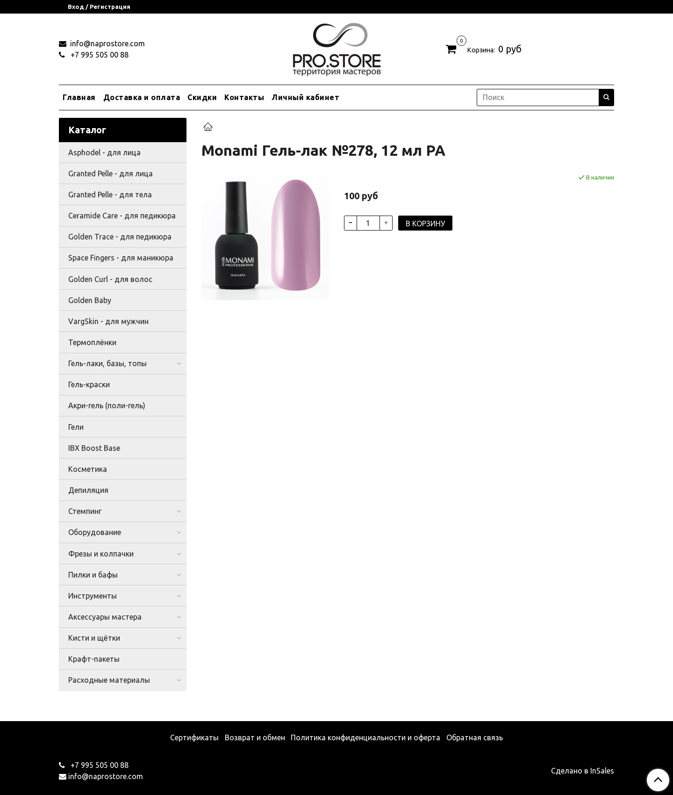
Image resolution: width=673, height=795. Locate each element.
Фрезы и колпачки (101, 553)
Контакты (244, 97)
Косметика (87, 469)
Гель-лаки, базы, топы (107, 363)
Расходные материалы (109, 680)
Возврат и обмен (255, 737)
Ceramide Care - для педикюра (122, 215)
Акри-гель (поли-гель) (106, 405)
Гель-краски (89, 384)
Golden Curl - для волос (110, 279)
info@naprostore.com (106, 43)
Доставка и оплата (141, 97)
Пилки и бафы (93, 575)
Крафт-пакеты (94, 659)
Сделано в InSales (582, 770)
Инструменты (92, 596)
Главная (79, 97)
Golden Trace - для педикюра (120, 236)
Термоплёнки (92, 342)
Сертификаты (194, 737)
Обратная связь (474, 737)
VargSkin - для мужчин (108, 321)
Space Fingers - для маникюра (120, 257)
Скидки (202, 97)
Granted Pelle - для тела (110, 194)
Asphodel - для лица (104, 152)
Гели (76, 427)
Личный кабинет (305, 97)
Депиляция (88, 490)
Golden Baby (89, 300)
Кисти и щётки (94, 638)
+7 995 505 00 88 (99, 55)
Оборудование (94, 532)
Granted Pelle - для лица (110, 173)
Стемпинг (84, 511)
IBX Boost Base (94, 448)
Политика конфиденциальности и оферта (365, 737)
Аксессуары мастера (105, 617)
